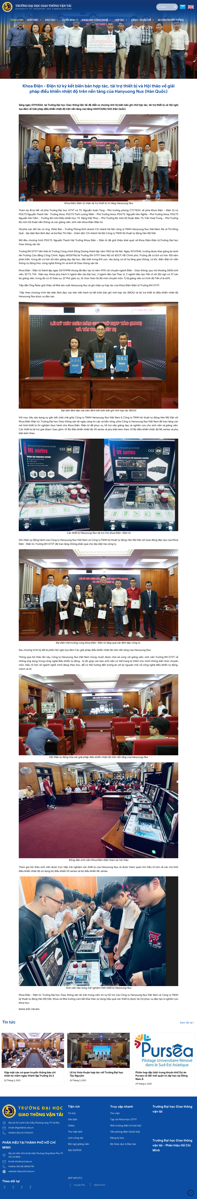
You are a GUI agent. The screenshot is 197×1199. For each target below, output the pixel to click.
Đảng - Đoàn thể (142, 20)
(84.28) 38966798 (25, 1166)
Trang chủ (16, 20)
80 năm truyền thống (172, 20)
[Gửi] (175, 7)
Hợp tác (121, 20)
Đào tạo (51, 20)
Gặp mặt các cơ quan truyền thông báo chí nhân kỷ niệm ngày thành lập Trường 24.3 (30, 1074)
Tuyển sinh (70, 20)
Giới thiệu (34, 20)
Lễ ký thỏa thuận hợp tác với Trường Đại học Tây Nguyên (96, 1074)
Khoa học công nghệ (96, 20)
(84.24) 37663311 (24, 1132)
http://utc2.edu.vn (25, 1171)
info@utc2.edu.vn (23, 1161)
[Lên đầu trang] (191, 1193)
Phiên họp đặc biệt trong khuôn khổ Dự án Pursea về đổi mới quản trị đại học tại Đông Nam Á (161, 1076)
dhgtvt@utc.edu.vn (24, 1127)
